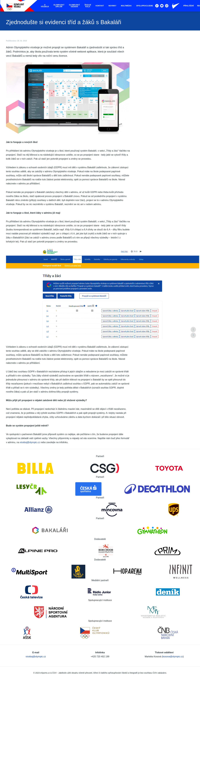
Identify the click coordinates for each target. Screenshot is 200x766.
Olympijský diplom (58, 6)
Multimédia (126, 6)
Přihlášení (188, 6)
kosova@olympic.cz (173, 656)
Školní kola (88, 6)
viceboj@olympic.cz (30, 442)
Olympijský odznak (74, 6)
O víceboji (45, 6)
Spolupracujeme (144, 6)
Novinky (112, 6)
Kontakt (100, 6)
